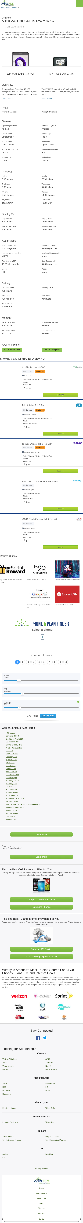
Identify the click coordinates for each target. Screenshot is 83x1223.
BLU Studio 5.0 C (12, 790)
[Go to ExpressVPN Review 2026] (67, 594)
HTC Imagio (10, 733)
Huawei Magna (11, 778)
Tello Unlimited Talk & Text (33, 405)
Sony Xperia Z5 (12, 795)
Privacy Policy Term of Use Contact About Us (41, 1201)
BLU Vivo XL (10, 766)
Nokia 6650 (10, 763)
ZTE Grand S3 (11, 772)
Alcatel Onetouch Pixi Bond (16, 748)
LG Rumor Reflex (12, 742)
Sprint (4, 1062)
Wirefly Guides (41, 1168)
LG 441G (9, 751)
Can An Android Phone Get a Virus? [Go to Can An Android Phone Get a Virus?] (67, 580)
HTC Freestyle (11, 816)
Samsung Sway (12, 801)
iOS (4, 1158)
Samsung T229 (11, 757)
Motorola (6, 1090)
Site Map (41, 1214)
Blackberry (50, 1154)
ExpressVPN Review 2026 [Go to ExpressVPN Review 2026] (64, 605)
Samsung (6, 1094)
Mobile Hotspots (9, 1108)
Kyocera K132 (11, 760)
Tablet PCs (50, 1108)
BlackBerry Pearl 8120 (14, 739)
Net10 (48, 1066)
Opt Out (41, 1219)
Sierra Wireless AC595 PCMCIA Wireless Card (23, 804)
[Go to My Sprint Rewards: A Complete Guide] (12, 569)
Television (49, 1122)
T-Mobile (49, 1062)
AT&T (47, 1059)
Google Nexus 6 (12, 754)
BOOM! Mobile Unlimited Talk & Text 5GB (40, 519)
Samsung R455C (12, 736)
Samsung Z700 (11, 784)
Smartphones (8, 1137)
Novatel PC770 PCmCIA (15, 798)
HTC (4, 1087)
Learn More (41, 834)
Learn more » (7, 98)
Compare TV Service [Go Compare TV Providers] (41, 949)
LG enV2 (9, 786)
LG (46, 1087)
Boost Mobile (51, 1069)
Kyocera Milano (12, 813)
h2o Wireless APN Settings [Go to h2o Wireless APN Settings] (36, 580)
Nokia (47, 1090)
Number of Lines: (41, 655)
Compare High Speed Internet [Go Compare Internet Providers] (41, 956)
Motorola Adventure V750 (15, 807)
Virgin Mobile (8, 1066)
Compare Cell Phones (8, 8)
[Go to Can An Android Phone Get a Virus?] (67, 569)
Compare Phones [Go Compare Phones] (41, 907)
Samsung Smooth (12, 781)
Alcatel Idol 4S (11, 810)
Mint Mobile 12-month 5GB (33, 367)
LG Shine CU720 (12, 775)
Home (41, 1188)
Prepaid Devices (52, 1137)
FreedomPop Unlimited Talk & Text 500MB (40, 481)
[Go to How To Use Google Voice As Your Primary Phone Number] (39, 594)
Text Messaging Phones (55, 1140)
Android (5, 1154)
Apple (4, 1084)
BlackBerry (50, 1084)
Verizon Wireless (9, 1059)
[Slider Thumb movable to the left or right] (19, 681)
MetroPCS (6, 1069)
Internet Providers (10, 1122)
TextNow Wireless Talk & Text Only (37, 444)
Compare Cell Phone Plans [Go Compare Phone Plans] (41, 899)
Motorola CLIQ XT (13, 819)
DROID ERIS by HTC (14, 745)
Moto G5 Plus (11, 769)
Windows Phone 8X (13, 793)
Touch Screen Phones (11, 1140)
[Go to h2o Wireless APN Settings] (39, 569)
